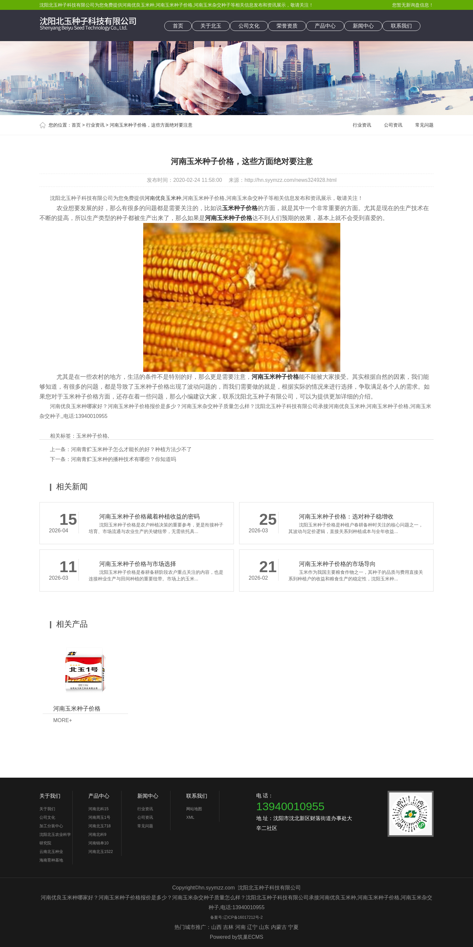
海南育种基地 (51, 860)
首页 (178, 26)
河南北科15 (98, 809)
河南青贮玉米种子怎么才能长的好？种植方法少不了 (131, 449)
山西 (216, 927)
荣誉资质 (287, 26)
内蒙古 (279, 927)
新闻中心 (363, 26)
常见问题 (424, 125)
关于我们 (49, 796)
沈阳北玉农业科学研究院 (55, 838)
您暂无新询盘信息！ (413, 5)
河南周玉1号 (99, 817)
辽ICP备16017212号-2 (243, 917)
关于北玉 (210, 26)
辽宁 (252, 927)
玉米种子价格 (92, 436)
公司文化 (248, 26)
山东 (264, 927)
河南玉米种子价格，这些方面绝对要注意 (151, 125)
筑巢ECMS (250, 937)
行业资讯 (95, 125)
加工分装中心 (51, 826)
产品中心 (325, 26)
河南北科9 (97, 834)
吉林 (228, 927)
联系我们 (401, 26)
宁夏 (293, 927)
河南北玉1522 (100, 851)
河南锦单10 (98, 843)
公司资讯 (393, 125)
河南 (240, 927)
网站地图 (194, 809)
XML (190, 817)
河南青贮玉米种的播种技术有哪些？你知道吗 (123, 459)
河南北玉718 (99, 826)
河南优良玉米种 (138, 5)
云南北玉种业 (51, 851)
